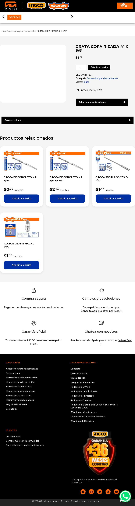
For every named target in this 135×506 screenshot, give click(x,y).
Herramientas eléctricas (19, 386)
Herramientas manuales (19, 395)
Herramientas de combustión (22, 377)
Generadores (13, 373)
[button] (3, 15)
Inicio (4, 31)
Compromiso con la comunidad (22, 441)
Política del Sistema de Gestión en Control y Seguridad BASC (94, 406)
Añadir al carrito (99, 67)
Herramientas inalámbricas (20, 391)
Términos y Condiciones (84, 412)
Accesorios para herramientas (22, 31)
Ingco (86, 82)
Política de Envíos (80, 387)
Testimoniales (13, 436)
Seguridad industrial (16, 404)
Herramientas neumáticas (20, 400)
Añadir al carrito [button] (21, 198)
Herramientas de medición (20, 382)
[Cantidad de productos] (81, 67)
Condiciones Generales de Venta (88, 416)
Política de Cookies (81, 400)
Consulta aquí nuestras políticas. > (101, 311)
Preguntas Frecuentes (83, 382)
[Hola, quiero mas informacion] (125, 496)
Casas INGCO (78, 378)
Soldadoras (12, 409)
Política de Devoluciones (84, 391)
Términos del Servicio (82, 421)
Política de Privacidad (82, 395)
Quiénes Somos (79, 373)
